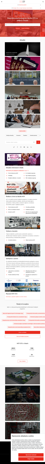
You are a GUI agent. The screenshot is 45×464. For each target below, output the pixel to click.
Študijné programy (30, 209)
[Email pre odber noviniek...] (19, 142)
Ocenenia (18, 135)
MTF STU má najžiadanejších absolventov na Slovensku (32, 212)
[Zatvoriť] (1, 1)
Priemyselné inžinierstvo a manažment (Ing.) (17, 316)
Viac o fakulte (22, 361)
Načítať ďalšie (23, 131)
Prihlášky (10, 175)
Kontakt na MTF (11, 212)
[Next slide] (39, 255)
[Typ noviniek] (34, 142)
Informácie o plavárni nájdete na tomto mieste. (16, 296)
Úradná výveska (33, 135)
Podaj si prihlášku (25, 28)
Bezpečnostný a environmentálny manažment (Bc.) (19, 327)
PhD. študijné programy (31, 178)
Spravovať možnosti (31, 454)
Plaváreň (18, 28)
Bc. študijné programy (30, 173)
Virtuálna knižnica (12, 240)
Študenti (25, 135)
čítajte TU (17, 170)
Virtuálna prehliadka (30, 207)
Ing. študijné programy (31, 175)
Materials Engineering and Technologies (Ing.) (13, 313)
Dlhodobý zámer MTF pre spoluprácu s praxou (31, 271)
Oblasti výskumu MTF (30, 240)
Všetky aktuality (9, 135)
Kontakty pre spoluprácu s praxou (31, 275)
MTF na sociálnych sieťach (14, 209)
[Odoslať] (38, 142)
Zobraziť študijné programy (22, 336)
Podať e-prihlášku (22, 332)
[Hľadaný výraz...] (22, 24)
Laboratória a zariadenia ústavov (13, 271)
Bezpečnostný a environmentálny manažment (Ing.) (14, 320)
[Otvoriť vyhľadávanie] (43, 1)
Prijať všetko (31, 458)
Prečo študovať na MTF (13, 173)
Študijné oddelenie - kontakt (14, 178)
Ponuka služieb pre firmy (13, 274)
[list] (22, 135)
